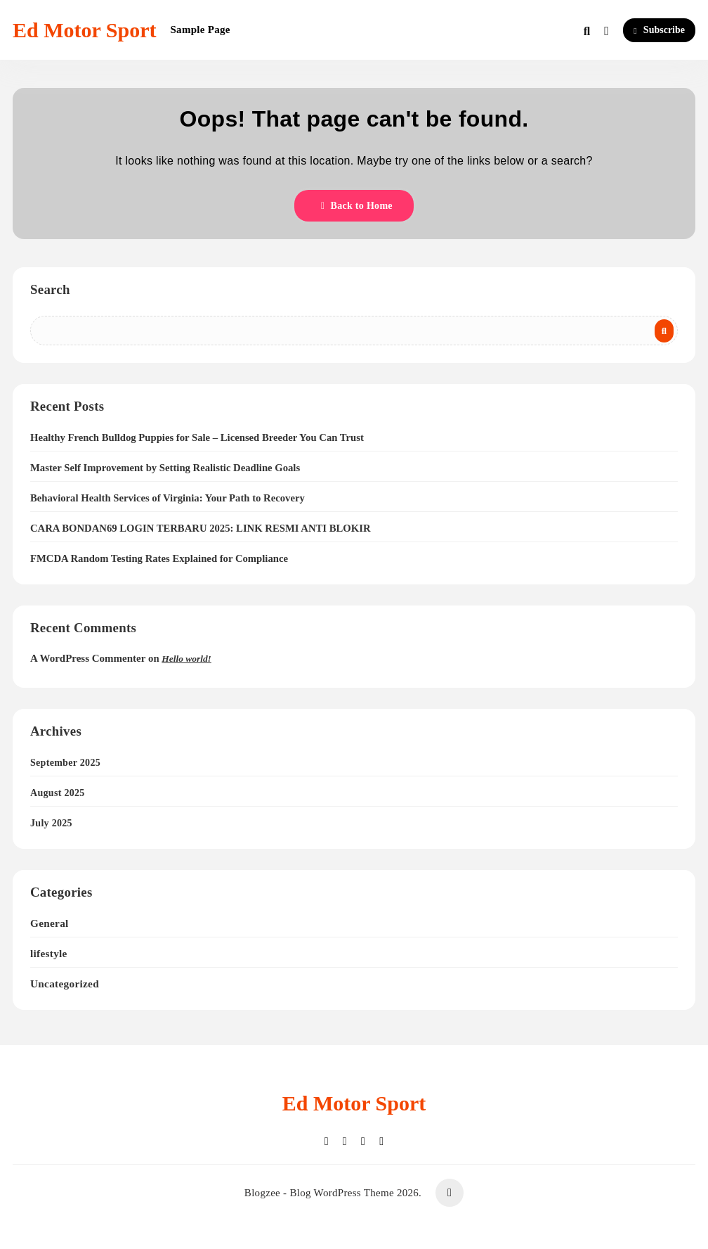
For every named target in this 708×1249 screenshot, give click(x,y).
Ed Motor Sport (84, 29)
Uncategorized (64, 983)
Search (50, 289)
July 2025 (51, 823)
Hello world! (186, 658)
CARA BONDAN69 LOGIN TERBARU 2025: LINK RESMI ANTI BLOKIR (200, 528)
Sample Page (200, 29)
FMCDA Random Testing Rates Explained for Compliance (159, 558)
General (49, 923)
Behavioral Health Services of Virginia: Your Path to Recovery (167, 498)
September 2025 (65, 762)
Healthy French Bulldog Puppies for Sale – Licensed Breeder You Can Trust (197, 437)
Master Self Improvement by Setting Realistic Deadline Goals (165, 467)
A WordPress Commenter (87, 658)
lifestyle (48, 953)
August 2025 (57, 793)
